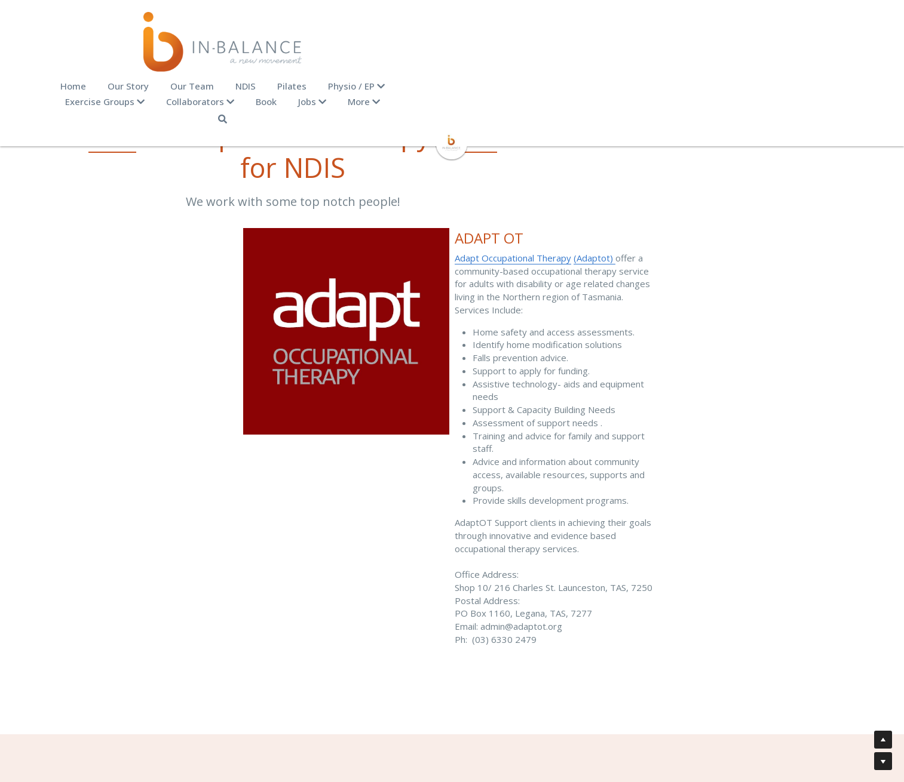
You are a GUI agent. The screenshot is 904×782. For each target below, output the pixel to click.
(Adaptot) (600, 226)
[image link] (451, 111)
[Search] (793, 88)
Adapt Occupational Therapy (519, 226)
